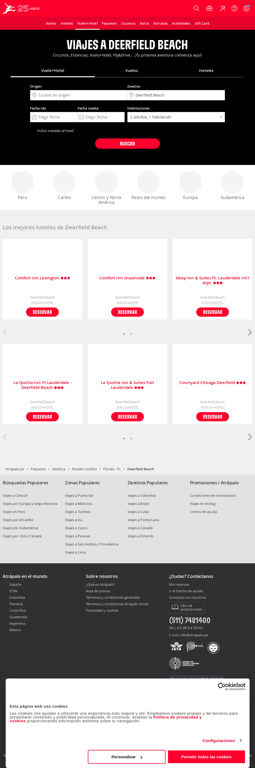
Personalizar (127, 756)
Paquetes (38, 468)
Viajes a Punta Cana (143, 519)
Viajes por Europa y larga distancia (30, 503)
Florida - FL (112, 468)
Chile (13, 590)
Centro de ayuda (203, 511)
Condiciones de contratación (213, 495)
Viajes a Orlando (141, 536)
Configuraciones (218, 740)
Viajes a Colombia (142, 495)
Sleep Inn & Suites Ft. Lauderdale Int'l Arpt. (212, 280)
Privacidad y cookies (102, 610)
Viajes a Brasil (138, 503)
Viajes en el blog (202, 503)
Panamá (16, 603)
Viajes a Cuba (138, 511)
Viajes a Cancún (15, 495)
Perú (22, 185)
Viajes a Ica (73, 519)
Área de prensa (98, 590)
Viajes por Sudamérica (20, 527)
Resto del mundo (148, 185)
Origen (35, 86)
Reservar (42, 312)
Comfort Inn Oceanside (127, 278)
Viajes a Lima (75, 552)
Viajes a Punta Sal (79, 495)
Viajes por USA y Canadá (22, 536)
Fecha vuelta (88, 108)
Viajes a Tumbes (78, 511)
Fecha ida (38, 108)
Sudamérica (232, 185)
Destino (133, 86)
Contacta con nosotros (187, 597)
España (15, 584)
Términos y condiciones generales (113, 597)
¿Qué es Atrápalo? (100, 584)
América (58, 468)
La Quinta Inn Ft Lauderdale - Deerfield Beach (43, 385)
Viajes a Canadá (140, 527)
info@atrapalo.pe (194, 635)
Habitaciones (138, 108)
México (15, 629)
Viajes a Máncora (78, 503)
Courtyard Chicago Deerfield (212, 382)
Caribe (64, 185)
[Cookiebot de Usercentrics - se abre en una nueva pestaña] (222, 687)
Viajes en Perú (14, 511)
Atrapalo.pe (14, 468)
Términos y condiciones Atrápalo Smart (117, 603)
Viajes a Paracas (77, 536)
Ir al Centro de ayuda (186, 591)
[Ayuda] (234, 8)
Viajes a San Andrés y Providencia (91, 544)
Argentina (17, 623)
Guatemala (18, 616)
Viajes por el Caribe (18, 519)
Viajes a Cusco (76, 527)
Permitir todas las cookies (206, 756)
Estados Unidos (84, 468)
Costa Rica (17, 610)
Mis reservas (179, 584)
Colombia (17, 597)
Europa (190, 185)
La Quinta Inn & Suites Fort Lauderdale (127, 385)
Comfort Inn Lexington (42, 278)
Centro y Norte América (106, 188)
